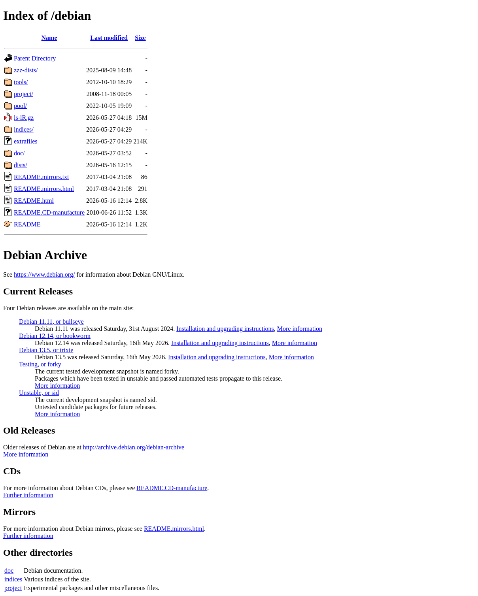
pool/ (20, 105)
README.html (34, 200)
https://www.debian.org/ (44, 274)
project (13, 588)
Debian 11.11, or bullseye (51, 321)
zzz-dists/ (26, 70)
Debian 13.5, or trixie (46, 350)
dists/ (20, 165)
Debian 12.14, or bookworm (55, 335)
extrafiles (26, 141)
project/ (23, 94)
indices (13, 579)
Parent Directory (35, 58)
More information (299, 328)
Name (49, 37)
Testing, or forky (40, 364)
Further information (28, 495)
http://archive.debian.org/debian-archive (134, 447)
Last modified (109, 37)
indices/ (24, 129)
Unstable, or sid (39, 392)
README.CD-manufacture (49, 212)
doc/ (19, 153)
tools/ (21, 82)
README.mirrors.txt (41, 177)
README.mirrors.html (44, 188)
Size (140, 37)
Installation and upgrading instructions (225, 328)
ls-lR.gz (24, 117)
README (27, 224)
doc (8, 570)
